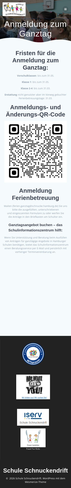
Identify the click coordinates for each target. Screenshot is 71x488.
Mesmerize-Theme (35, 482)
